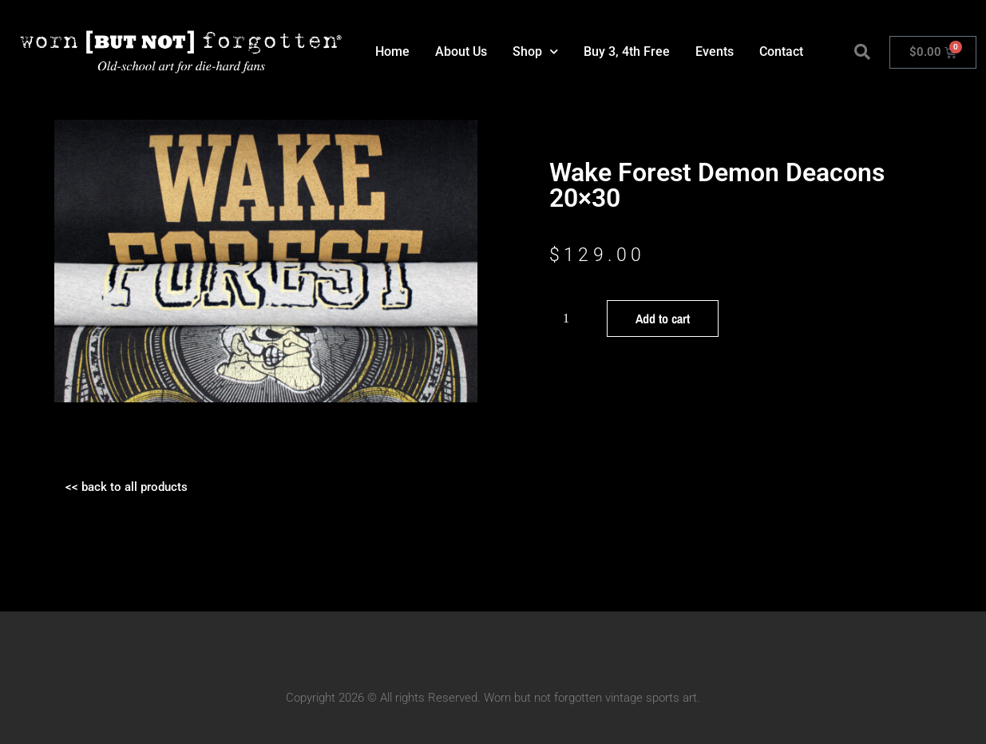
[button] (862, 52)
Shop (535, 51)
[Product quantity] (572, 318)
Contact (781, 51)
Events (714, 51)
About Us (461, 51)
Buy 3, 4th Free (627, 51)
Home (392, 51)
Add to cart (663, 318)
